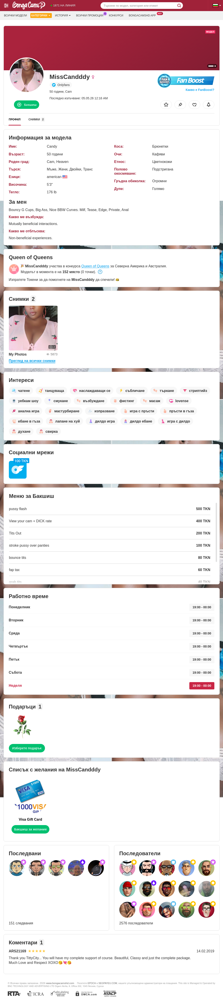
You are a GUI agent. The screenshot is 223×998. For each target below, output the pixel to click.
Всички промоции (91, 15)
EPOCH (92, 983)
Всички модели (15, 15)
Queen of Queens (95, 266)
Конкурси (116, 15)
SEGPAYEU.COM (108, 983)
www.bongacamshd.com (60, 983)
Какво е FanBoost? (200, 90)
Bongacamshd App (143, 15)
